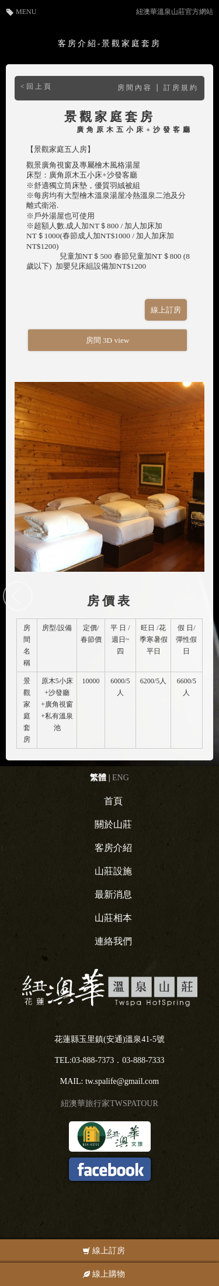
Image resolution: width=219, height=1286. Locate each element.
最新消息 (113, 894)
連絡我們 (113, 941)
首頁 (113, 801)
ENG (120, 777)
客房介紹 (113, 848)
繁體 (98, 777)
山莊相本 (113, 918)
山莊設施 (113, 871)
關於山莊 (113, 824)
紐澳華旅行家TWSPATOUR (109, 1103)
